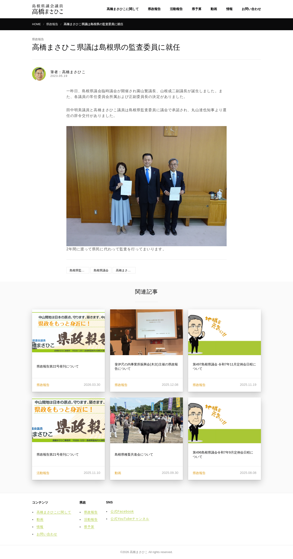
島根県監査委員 (79, 270)
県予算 (196, 9)
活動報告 (176, 9)
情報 (229, 9)
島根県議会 (101, 270)
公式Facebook (122, 511)
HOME (36, 24)
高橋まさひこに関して (123, 9)
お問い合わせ (251, 9)
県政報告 (154, 9)
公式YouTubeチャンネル (130, 519)
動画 (214, 9)
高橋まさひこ (125, 270)
